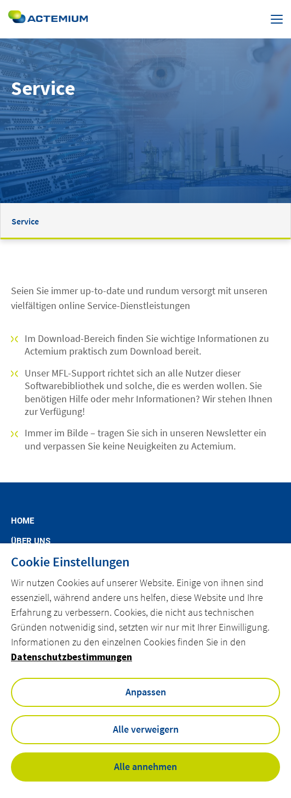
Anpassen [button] (145, 691)
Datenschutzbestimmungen (71, 656)
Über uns (30, 541)
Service (25, 221)
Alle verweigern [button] (146, 729)
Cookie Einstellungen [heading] (70, 562)
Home (22, 521)
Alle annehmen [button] (145, 766)
